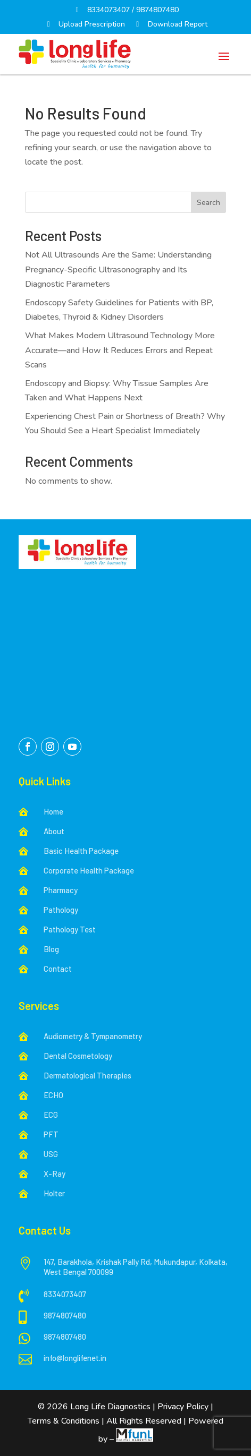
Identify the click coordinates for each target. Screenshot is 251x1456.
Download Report (170, 24)
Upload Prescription (85, 24)
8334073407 (108, 10)
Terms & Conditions (63, 1421)
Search (208, 203)
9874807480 (157, 10)
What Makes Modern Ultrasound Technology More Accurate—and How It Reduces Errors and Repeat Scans (120, 350)
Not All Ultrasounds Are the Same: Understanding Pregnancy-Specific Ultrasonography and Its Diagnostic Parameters (118, 269)
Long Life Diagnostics (111, 1406)
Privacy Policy (182, 1406)
